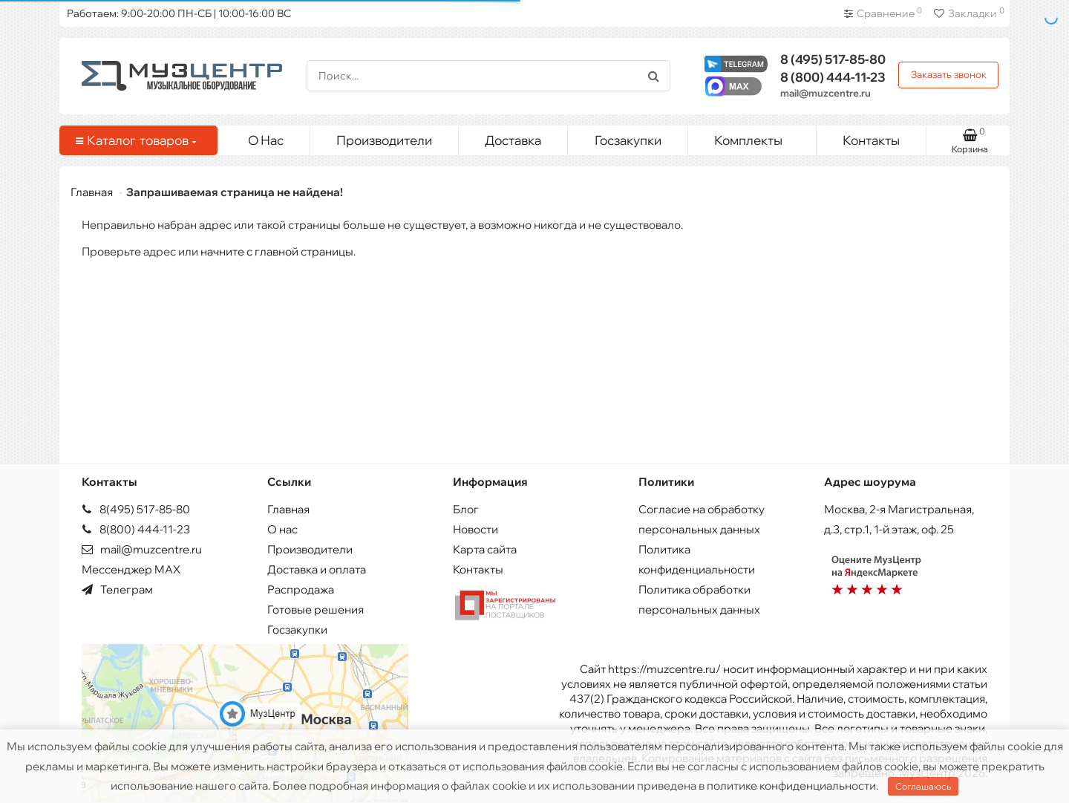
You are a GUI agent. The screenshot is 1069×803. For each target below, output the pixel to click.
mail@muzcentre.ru (825, 93)
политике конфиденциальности (791, 785)
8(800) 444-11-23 (136, 529)
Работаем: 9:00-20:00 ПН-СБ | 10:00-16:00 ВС (179, 13)
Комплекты (759, 137)
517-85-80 (833, 59)
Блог (466, 509)
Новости (475, 529)
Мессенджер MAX (131, 569)
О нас (282, 529)
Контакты (871, 140)
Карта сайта (485, 549)
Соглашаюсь (923, 786)
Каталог (136, 140)
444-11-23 (833, 77)
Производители (384, 140)
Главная (92, 192)
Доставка (513, 140)
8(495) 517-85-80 (136, 509)
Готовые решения (315, 609)
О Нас (266, 140)
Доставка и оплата (316, 569)
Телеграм (117, 589)
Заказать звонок (949, 74)
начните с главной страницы (276, 251)
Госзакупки (628, 140)
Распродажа (300, 589)
